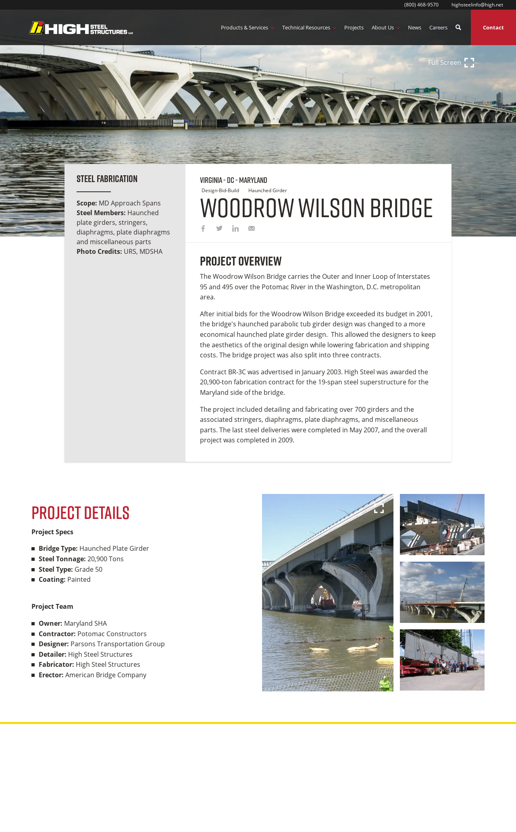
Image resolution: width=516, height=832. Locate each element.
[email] (251, 229)
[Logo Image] (81, 27)
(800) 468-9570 (421, 4)
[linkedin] (235, 229)
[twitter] (219, 229)
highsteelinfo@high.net (477, 4)
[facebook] (203, 229)
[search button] (458, 27)
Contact (493, 27)
